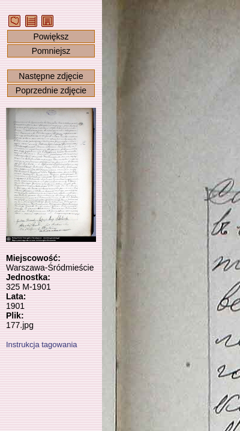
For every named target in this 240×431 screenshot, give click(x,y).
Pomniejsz (51, 51)
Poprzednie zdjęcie (51, 90)
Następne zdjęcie (51, 76)
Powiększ (50, 36)
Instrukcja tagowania (41, 344)
